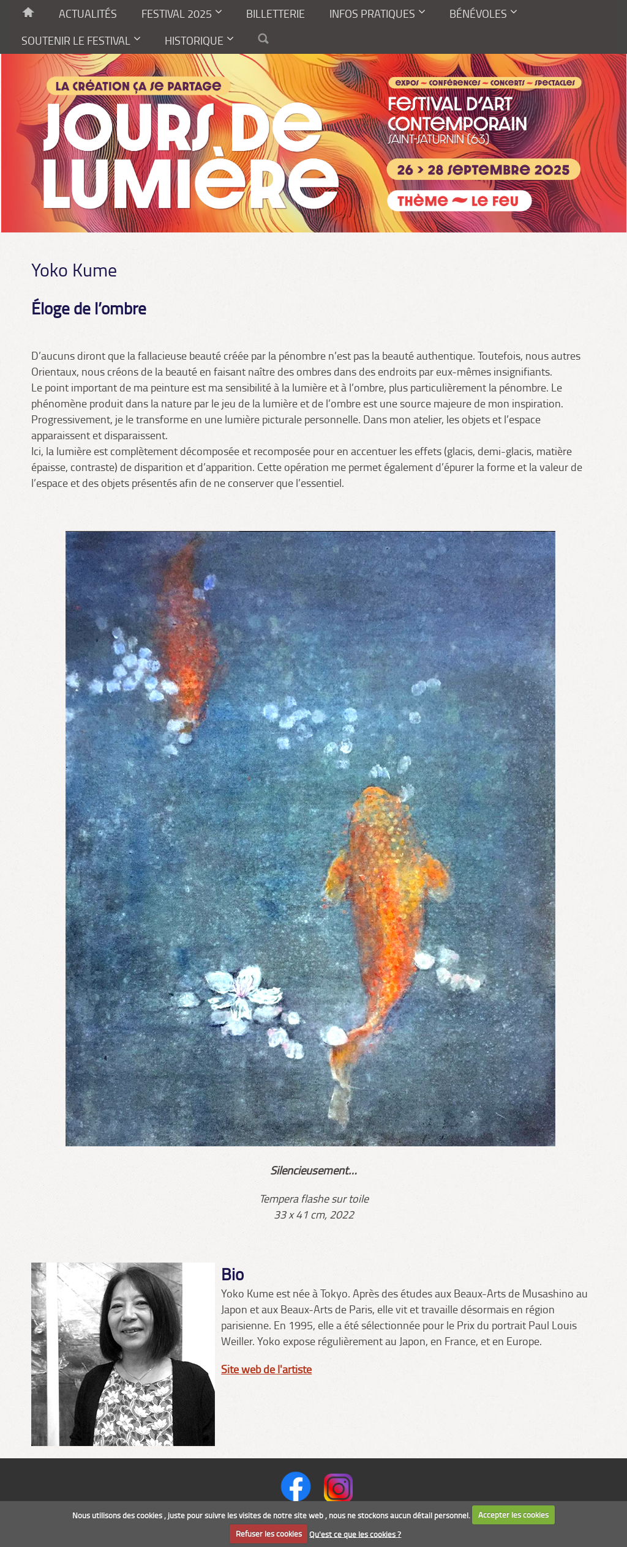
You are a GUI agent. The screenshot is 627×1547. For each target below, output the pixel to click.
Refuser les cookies (269, 1533)
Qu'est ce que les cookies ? (355, 1533)
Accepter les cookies (513, 1514)
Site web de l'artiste (266, 1369)
